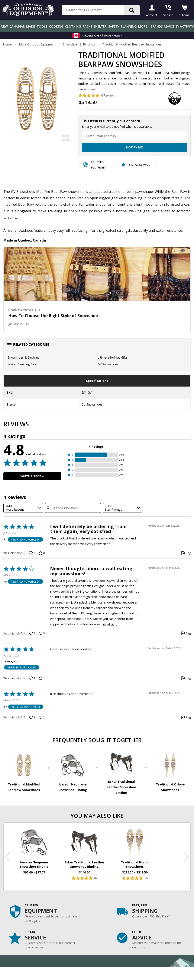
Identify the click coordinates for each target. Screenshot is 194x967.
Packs (87, 26)
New (4, 26)
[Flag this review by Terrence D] (186, 678)
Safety (113, 26)
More (142, 26)
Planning (129, 26)
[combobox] (23, 508)
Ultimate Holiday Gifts (112, 357)
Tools (42, 26)
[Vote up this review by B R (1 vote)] (32, 717)
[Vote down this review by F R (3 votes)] (42, 633)
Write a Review (32, 476)
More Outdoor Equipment (37, 44)
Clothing (73, 26)
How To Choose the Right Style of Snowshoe (53, 315)
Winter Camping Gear (22, 364)
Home (7, 44)
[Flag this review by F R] (186, 633)
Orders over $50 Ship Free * (102, 35)
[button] (96, 455)
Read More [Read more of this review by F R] (110, 624)
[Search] (132, 10)
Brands (157, 26)
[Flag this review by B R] (186, 717)
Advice (169, 26)
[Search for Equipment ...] (96, 10)
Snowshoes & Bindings (79, 44)
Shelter (100, 26)
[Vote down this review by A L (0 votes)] (42, 553)
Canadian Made (22, 26)
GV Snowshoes (108, 364)
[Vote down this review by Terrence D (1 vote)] (42, 678)
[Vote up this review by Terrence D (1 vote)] (32, 678)
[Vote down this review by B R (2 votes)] (42, 717)
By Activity (184, 26)
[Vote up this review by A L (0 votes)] (32, 553)
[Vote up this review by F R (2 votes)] (32, 633)
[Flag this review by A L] (186, 553)
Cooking (56, 26)
